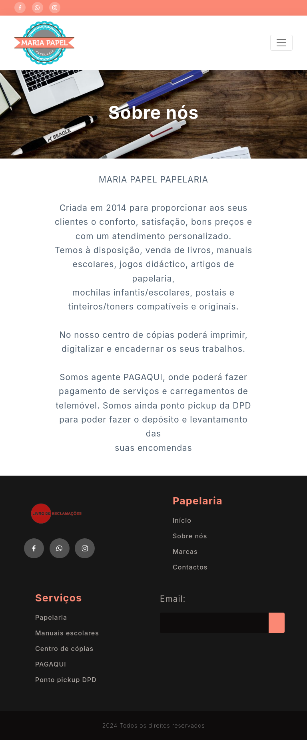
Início (182, 520)
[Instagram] (54, 7)
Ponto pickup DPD (66, 680)
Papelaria (51, 617)
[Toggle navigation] (281, 43)
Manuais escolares (67, 633)
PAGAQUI (50, 664)
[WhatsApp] (37, 7)
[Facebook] (20, 7)
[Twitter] (60, 548)
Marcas (185, 551)
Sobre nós (190, 536)
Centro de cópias (64, 649)
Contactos (190, 567)
